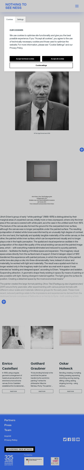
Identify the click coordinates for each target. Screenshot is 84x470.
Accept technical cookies (25, 59)
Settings (20, 19)
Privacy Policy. (16, 47)
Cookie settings (41, 65)
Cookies (9, 19)
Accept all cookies (57, 59)
